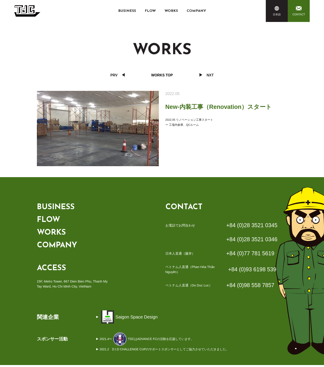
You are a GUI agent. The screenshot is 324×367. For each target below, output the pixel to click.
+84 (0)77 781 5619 (250, 255)
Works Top (162, 75)
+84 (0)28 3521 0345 (251, 226)
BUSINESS (127, 11)
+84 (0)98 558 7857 (250, 287)
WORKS (171, 11)
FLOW (150, 11)
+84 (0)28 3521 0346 (251, 240)
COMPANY (196, 11)
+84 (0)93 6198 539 (252, 271)
